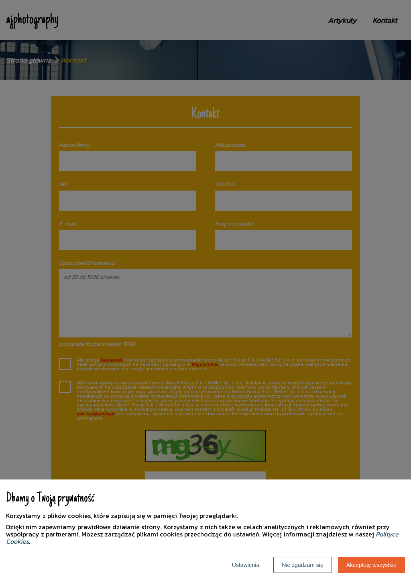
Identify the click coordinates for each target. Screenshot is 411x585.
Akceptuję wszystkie (371, 565)
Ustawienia (245, 565)
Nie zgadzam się (303, 565)
